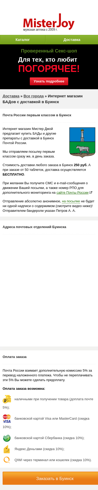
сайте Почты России (72, 192)
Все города (34, 96)
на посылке (71, 201)
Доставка (72, 40)
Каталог (23, 40)
